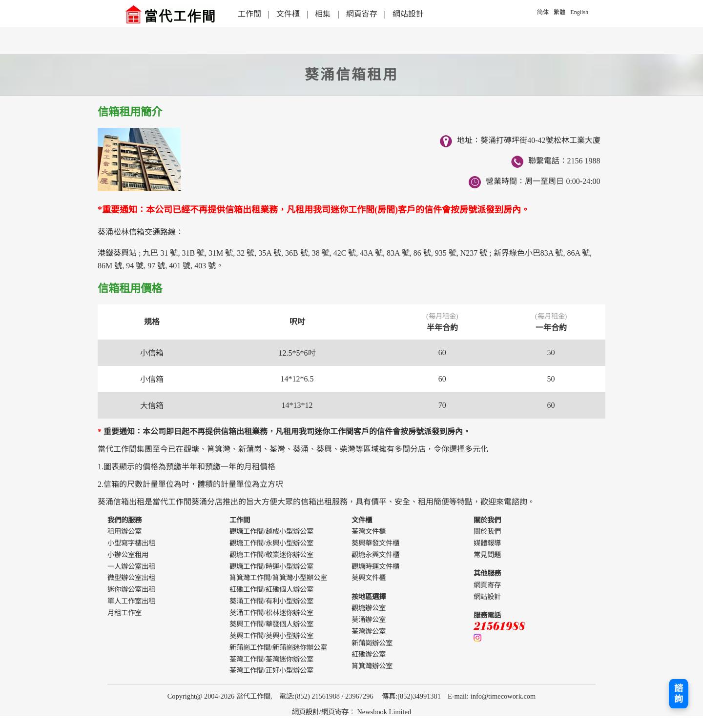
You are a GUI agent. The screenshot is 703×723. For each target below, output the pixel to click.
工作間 (249, 14)
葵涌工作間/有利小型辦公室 (271, 601)
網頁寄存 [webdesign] (335, 712)
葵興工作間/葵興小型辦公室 (271, 636)
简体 (543, 12)
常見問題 (487, 555)
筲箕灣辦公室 (372, 666)
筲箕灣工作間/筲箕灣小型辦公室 (278, 578)
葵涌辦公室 (369, 619)
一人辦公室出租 (131, 566)
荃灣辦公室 (369, 631)
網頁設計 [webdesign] (305, 712)
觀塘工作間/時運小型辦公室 (271, 566)
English (579, 12)
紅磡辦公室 (369, 654)
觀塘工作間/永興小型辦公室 (271, 543)
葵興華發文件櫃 (375, 543)
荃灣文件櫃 (369, 531)
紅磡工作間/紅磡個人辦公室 (271, 589)
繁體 (559, 12)
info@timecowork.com (503, 696)
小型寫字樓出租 (131, 543)
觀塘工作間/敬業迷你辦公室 (271, 555)
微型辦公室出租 (131, 578)
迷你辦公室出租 (131, 589)
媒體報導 (487, 543)
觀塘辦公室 (369, 608)
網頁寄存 (361, 14)
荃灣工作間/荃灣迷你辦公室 (271, 659)
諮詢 (678, 693)
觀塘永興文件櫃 (375, 555)
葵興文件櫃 (369, 578)
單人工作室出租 (131, 601)
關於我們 (487, 531)
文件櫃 (288, 14)
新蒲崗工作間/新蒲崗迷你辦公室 (278, 647)
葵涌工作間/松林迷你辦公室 (271, 613)
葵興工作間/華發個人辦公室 (271, 624)
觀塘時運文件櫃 (375, 566)
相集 (323, 14)
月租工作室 (124, 613)
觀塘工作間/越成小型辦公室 (271, 531)
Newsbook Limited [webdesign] (384, 712)
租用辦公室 (124, 531)
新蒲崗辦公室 (372, 643)
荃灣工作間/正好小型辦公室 (271, 670)
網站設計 (408, 14)
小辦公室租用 (127, 555)
